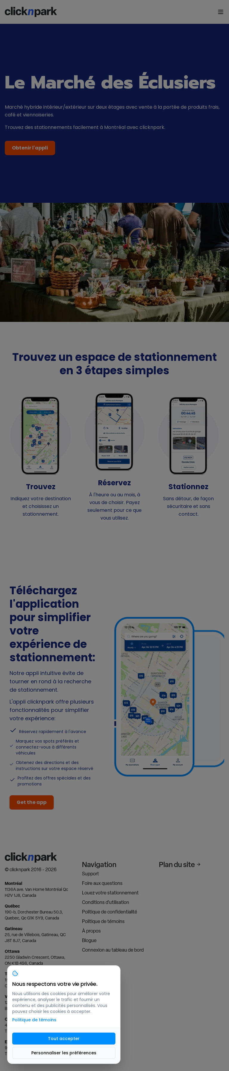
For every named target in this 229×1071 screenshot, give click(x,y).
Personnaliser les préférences (63, 1053)
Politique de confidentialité (109, 912)
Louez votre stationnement (110, 893)
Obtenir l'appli (30, 147)
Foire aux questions (102, 883)
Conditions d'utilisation (105, 902)
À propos (91, 931)
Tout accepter (64, 1039)
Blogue (89, 940)
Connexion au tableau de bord (113, 950)
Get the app (32, 802)
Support (90, 874)
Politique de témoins (103, 921)
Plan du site (180, 864)
